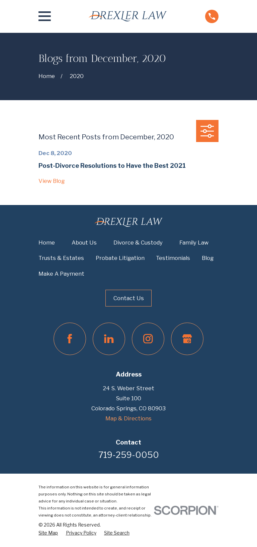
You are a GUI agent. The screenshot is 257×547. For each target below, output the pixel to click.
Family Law (193, 242)
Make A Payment (61, 273)
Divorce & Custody (138, 242)
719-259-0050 (128, 455)
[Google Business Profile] (187, 339)
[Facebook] (70, 339)
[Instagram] (148, 339)
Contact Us (128, 298)
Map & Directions (128, 418)
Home (46, 242)
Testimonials (173, 258)
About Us (84, 242)
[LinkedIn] (109, 339)
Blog (207, 258)
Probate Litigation (120, 258)
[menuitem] (48, 533)
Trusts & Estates (61, 258)
